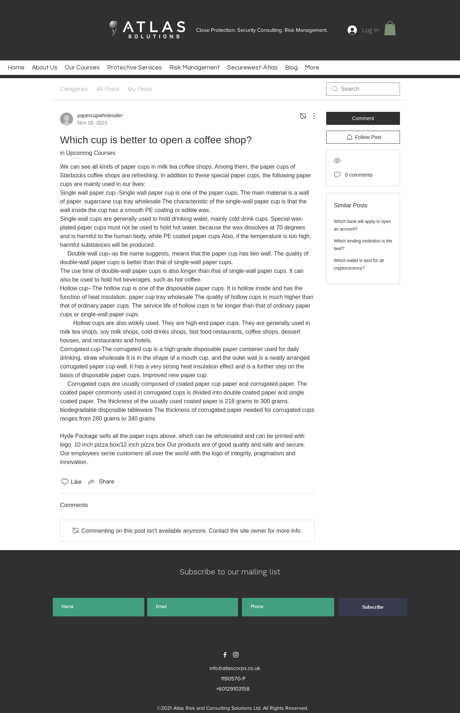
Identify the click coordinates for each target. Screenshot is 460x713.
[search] (363, 89)
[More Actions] (310, 116)
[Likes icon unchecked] (64, 481)
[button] (390, 28)
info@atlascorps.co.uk (234, 668)
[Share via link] (100, 481)
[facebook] (225, 654)
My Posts (140, 88)
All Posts (108, 88)
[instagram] (235, 654)
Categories (74, 88)
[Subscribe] (372, 607)
